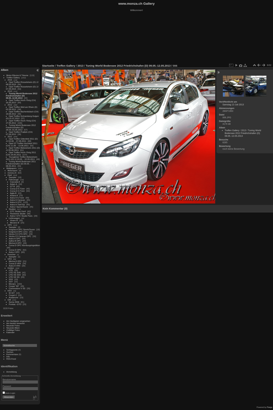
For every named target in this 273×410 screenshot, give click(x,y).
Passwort (7, 386)
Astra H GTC (16, 202)
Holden (11, 268)
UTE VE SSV (15, 275)
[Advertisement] (136, 38)
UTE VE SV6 (15, 272)
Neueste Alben (13, 328)
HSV (10, 290)
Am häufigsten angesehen (18, 321)
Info (8, 356)
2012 (10, 105)
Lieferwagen (14, 218)
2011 (10, 136)
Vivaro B (14, 220)
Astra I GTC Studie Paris (21, 216)
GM (9, 300)
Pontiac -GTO (15, 304)
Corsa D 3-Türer (17, 191)
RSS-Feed (11, 359)
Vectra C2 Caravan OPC (20, 236)
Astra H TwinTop (17, 204)
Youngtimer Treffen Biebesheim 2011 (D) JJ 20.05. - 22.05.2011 (21, 158)
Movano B (14, 222)
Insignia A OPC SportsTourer (22, 229)
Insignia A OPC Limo (18, 232)
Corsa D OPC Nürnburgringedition (24, 245)
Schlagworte (12, 350)
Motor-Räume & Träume (17, 75)
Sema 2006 (14, 302)
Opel (10, 175)
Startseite (48, 65)
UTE (11, 270)
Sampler (13, 177)
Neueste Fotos (13, 325)
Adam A (13, 184)
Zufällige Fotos (13, 330)
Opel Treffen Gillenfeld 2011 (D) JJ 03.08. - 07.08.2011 (22, 140)
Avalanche (13, 297)
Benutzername (9, 379)
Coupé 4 (13, 295)
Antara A (14, 195)
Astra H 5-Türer (17, 198)
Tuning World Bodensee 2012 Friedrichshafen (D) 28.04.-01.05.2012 (21, 127)
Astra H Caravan (17, 200)
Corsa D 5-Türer (17, 188)
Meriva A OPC (15, 243)
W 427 (12, 293)
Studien (12, 209)
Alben (4, 69)
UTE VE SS (14, 277)
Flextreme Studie (18, 213)
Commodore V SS (17, 288)
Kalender (10, 332)
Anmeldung (11, 372)
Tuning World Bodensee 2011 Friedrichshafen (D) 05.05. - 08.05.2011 (21, 163)
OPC (10, 225)
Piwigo (269, 407)
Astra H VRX (15, 266)
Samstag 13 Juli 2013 (233, 104)
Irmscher (12, 254)
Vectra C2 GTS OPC (18, 234)
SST (11, 281)
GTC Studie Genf (18, 211)
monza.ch (12, 173)
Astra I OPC (14, 252)
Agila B (13, 193)
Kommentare (12, 354)
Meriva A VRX (15, 261)
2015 (10, 80)
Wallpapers (11, 168)
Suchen (9, 352)
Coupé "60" (14, 286)
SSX (11, 279)
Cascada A (15, 182)
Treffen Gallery (13, 77)
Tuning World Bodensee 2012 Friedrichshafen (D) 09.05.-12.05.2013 (21, 95)
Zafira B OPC (15, 241)
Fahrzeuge (14, 179)
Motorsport (12, 170)
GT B (12, 186)
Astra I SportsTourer (19, 207)
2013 (10, 91)
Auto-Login (9, 393)
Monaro (12, 284)
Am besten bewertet (15, 323)
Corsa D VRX (15, 263)
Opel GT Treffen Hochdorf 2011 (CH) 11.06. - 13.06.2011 (21, 144)
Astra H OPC (15, 238)
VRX (10, 259)
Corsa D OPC (15, 250)
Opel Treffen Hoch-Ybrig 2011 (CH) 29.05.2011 (21, 153)
